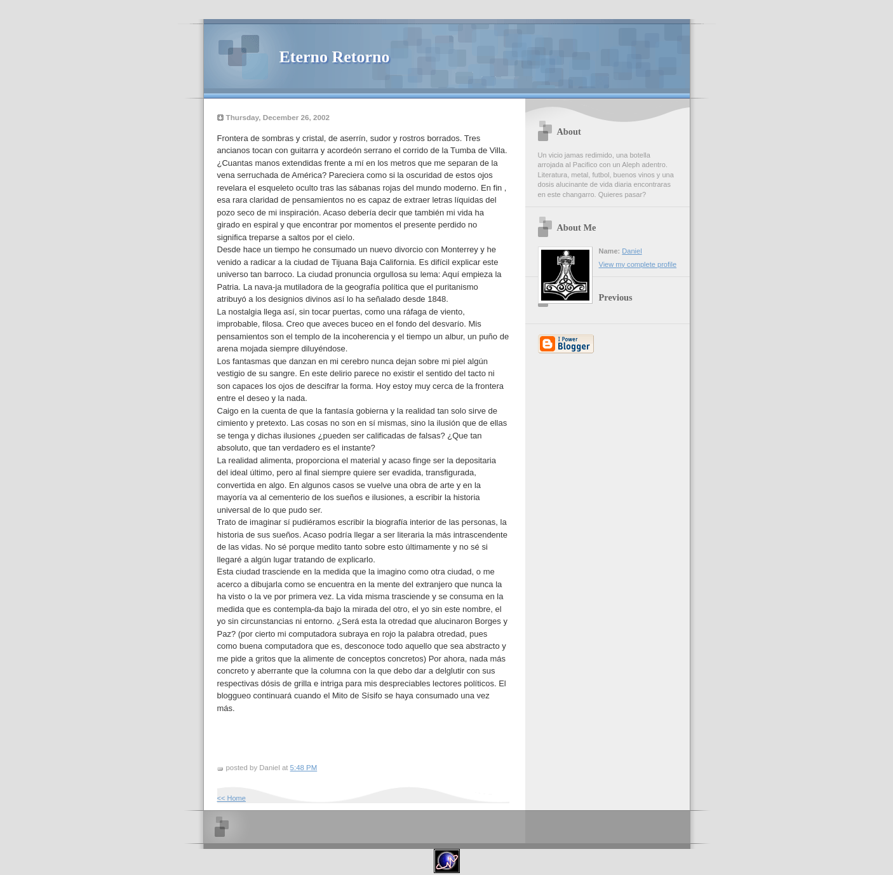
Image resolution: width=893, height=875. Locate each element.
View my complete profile (638, 264)
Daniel (631, 251)
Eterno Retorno (334, 57)
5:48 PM (304, 767)
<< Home (231, 798)
